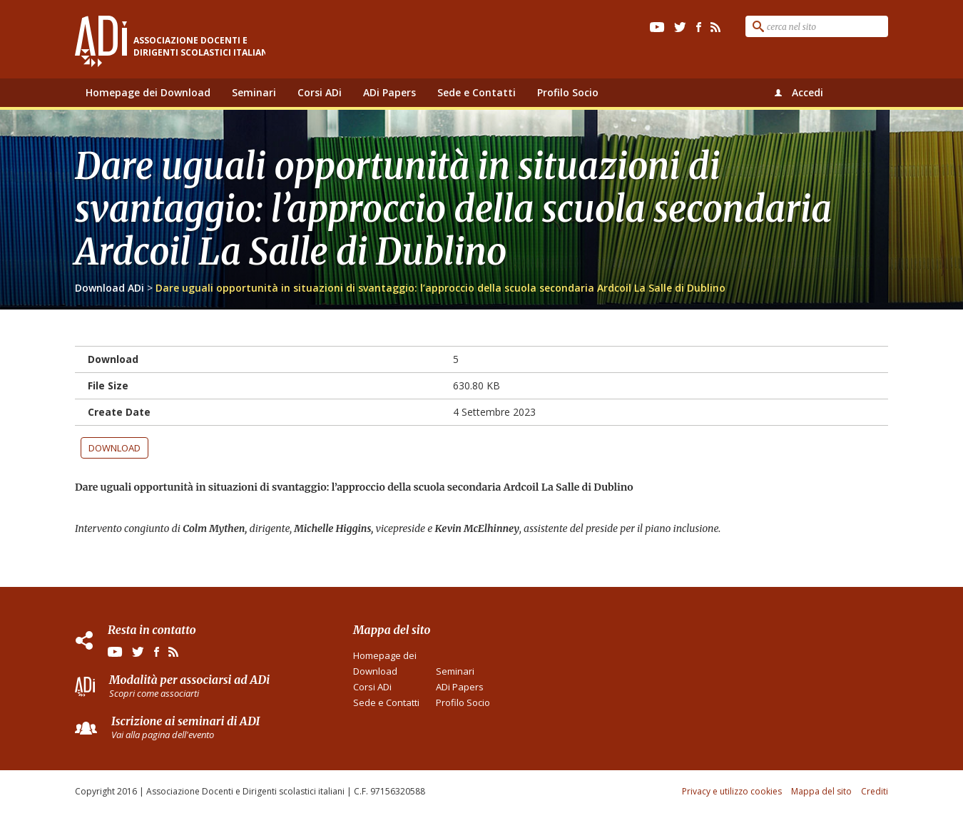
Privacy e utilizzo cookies (732, 791)
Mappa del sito (821, 791)
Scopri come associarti (154, 693)
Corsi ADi (319, 92)
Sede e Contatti (476, 92)
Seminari (254, 92)
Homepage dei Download (148, 92)
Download (114, 447)
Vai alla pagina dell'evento (162, 734)
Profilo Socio (567, 92)
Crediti (874, 791)
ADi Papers (389, 92)
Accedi (807, 92)
